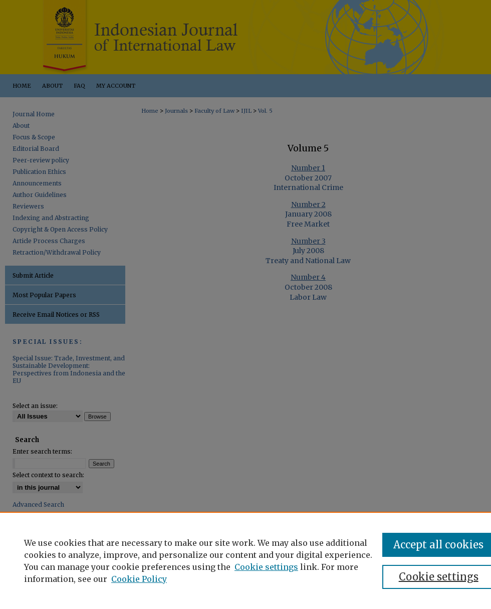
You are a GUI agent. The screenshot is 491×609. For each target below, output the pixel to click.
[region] (245, 560)
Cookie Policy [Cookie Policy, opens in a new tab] (139, 579)
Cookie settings (266, 567)
